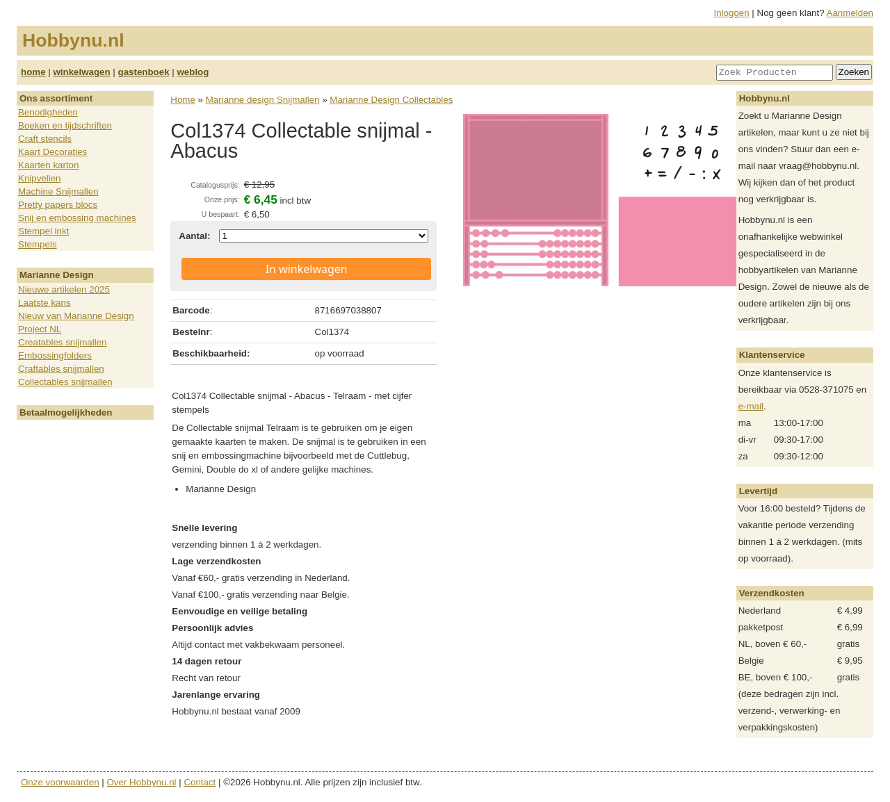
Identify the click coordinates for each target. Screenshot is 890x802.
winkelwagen (81, 72)
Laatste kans (44, 302)
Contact (200, 782)
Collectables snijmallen (65, 382)
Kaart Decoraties (52, 152)
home (33, 72)
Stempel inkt (43, 231)
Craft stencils (45, 138)
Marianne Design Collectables (391, 100)
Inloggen (732, 13)
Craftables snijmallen (61, 368)
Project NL (39, 329)
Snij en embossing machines (77, 218)
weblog (193, 72)
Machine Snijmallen (58, 191)
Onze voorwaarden (60, 782)
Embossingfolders (55, 355)
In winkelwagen (307, 269)
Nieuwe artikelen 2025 (64, 289)
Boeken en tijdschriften (65, 125)
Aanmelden (850, 13)
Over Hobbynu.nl (142, 782)
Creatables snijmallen (62, 342)
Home (182, 100)
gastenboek (144, 72)
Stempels (37, 244)
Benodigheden (48, 112)
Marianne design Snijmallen (263, 100)
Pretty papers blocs (57, 204)
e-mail (750, 406)
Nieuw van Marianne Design (76, 316)
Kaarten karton (48, 165)
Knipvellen (39, 178)
